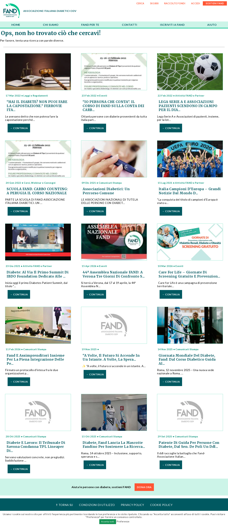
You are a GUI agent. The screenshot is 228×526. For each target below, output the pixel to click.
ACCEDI (195, 3)
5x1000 (154, 3)
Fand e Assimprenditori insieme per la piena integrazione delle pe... (35, 360)
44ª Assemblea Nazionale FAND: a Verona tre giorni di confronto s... (114, 274)
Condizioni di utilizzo (97, 505)
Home (15, 24)
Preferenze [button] (123, 521)
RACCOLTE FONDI (174, 3)
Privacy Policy (132, 505)
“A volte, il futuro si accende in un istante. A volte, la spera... (111, 358)
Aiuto (212, 24)
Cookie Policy (161, 505)
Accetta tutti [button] (107, 521)
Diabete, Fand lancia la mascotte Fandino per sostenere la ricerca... (114, 445)
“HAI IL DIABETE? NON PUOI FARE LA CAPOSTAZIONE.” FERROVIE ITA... (37, 106)
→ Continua (19, 128)
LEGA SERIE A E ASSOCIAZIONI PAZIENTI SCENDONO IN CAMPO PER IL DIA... (188, 106)
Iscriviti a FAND (172, 24)
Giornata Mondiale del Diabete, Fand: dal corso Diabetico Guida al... (187, 360)
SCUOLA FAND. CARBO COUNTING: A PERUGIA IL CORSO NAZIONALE (37, 191)
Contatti (129, 24)
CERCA (140, 3)
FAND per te (90, 24)
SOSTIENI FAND (215, 3)
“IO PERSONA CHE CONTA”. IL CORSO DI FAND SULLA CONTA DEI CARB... (113, 106)
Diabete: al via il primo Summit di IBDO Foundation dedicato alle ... (38, 274)
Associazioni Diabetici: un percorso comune (106, 191)
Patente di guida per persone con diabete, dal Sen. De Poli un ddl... (189, 445)
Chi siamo (51, 24)
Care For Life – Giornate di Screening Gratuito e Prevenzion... (189, 274)
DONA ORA (144, 487)
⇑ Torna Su (64, 505)
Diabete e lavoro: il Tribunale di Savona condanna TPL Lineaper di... (36, 447)
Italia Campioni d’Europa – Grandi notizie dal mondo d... (190, 191)
